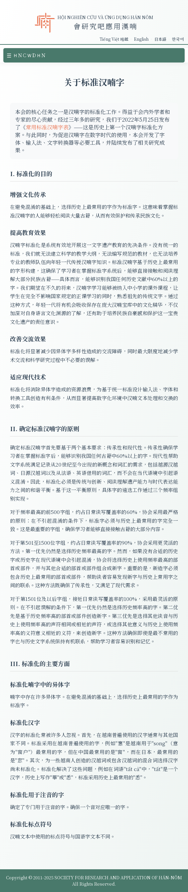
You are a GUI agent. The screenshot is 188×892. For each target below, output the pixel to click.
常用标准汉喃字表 (47, 127)
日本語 (160, 39)
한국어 (178, 39)
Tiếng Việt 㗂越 (114, 39)
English (141, 39)
